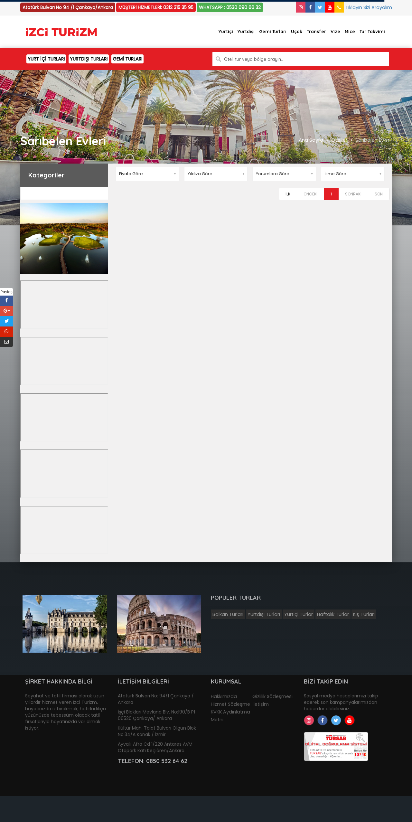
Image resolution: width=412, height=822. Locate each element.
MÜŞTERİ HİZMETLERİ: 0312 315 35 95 (155, 7)
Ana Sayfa (311, 140)
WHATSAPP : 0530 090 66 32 (230, 7)
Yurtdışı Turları (264, 614)
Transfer (316, 31)
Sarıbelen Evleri (372, 140)
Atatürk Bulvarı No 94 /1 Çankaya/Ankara (68, 7)
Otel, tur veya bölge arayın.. (253, 59)
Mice (350, 31)
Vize (335, 31)
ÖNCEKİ (310, 194)
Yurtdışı (246, 31)
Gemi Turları (272, 31)
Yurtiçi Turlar (298, 614)
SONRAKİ (353, 194)
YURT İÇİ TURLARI (46, 59)
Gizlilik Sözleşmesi (272, 696)
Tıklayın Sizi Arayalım (363, 7)
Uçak (296, 31)
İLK (288, 194)
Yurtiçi (226, 31)
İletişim (260, 704)
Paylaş (7, 291)
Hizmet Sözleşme (230, 704)
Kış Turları (364, 614)
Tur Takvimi (372, 31)
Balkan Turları (227, 614)
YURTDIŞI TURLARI (89, 59)
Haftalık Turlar (333, 614)
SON (379, 194)
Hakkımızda (224, 696)
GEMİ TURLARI (127, 59)
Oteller (339, 140)
